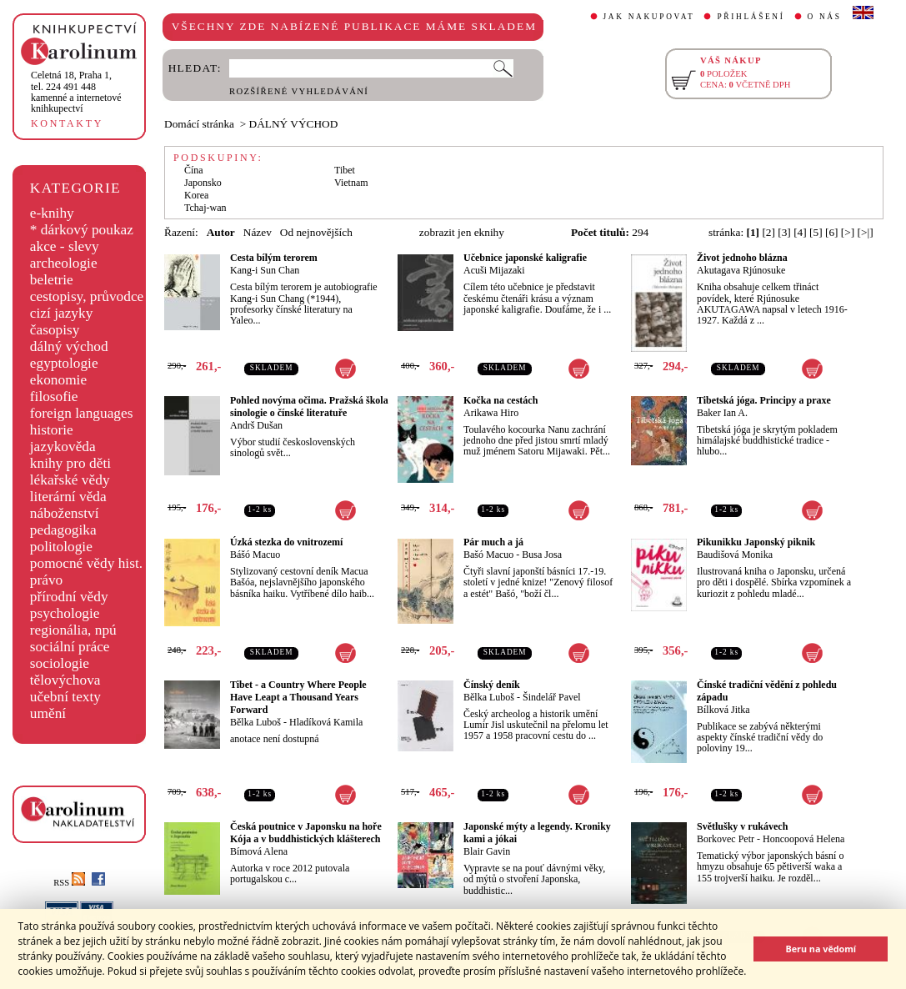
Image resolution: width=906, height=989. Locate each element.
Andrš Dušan (256, 425)
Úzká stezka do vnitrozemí (286, 542)
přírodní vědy (69, 597)
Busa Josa (542, 554)
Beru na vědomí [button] (820, 948)
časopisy (55, 330)
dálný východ (69, 346)
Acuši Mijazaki (494, 270)
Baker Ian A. (722, 413)
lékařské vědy (70, 480)
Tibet (344, 170)
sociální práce (70, 647)
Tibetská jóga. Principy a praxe (764, 400)
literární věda (68, 497)
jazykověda (63, 446)
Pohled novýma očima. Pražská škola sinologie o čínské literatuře (309, 406)
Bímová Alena (259, 851)
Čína (193, 170)
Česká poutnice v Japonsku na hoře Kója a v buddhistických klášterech (306, 833)
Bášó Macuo (255, 554)
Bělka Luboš (255, 722)
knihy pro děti (70, 463)
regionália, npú (73, 630)
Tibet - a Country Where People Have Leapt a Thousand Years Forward (298, 697)
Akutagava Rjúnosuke (741, 270)
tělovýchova (65, 680)
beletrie (51, 280)
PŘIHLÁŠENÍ (750, 17)
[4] (800, 232)
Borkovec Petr (725, 839)
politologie (61, 547)
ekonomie (58, 380)
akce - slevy (64, 246)
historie (51, 430)
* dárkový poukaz (81, 230)
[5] (816, 232)
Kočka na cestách (500, 400)
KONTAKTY (67, 123)
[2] (768, 232)
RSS (69, 882)
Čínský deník (491, 684)
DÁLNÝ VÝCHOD (293, 124)
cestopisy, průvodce (87, 296)
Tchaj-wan (205, 207)
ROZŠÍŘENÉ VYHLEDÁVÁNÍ (298, 91)
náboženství (64, 513)
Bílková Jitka (723, 709)
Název (257, 232)
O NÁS (825, 17)
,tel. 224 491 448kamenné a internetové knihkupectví (76, 91)
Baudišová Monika (735, 554)
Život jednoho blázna (742, 258)
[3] (784, 232)
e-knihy (52, 213)
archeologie (64, 263)
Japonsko (203, 182)
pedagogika (63, 530)
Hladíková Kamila (326, 722)
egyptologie (64, 363)
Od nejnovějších (316, 232)
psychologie (65, 613)
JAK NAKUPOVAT (649, 17)
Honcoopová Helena (803, 839)
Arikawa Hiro (490, 413)
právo (46, 580)
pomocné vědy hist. (86, 563)
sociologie (59, 663)
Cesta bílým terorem (274, 258)
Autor (221, 232)
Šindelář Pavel (552, 697)
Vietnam (351, 182)
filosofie (54, 396)
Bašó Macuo (488, 554)
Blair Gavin (486, 851)
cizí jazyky (61, 313)
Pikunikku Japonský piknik (756, 542)
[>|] (865, 232)
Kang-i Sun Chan (264, 270)
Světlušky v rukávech (742, 826)
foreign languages (81, 413)
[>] (847, 232)
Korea (196, 195)
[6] (831, 232)
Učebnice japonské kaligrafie (525, 258)
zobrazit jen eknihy (461, 232)
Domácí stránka (199, 124)
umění (48, 713)
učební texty (65, 697)
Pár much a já (493, 542)
